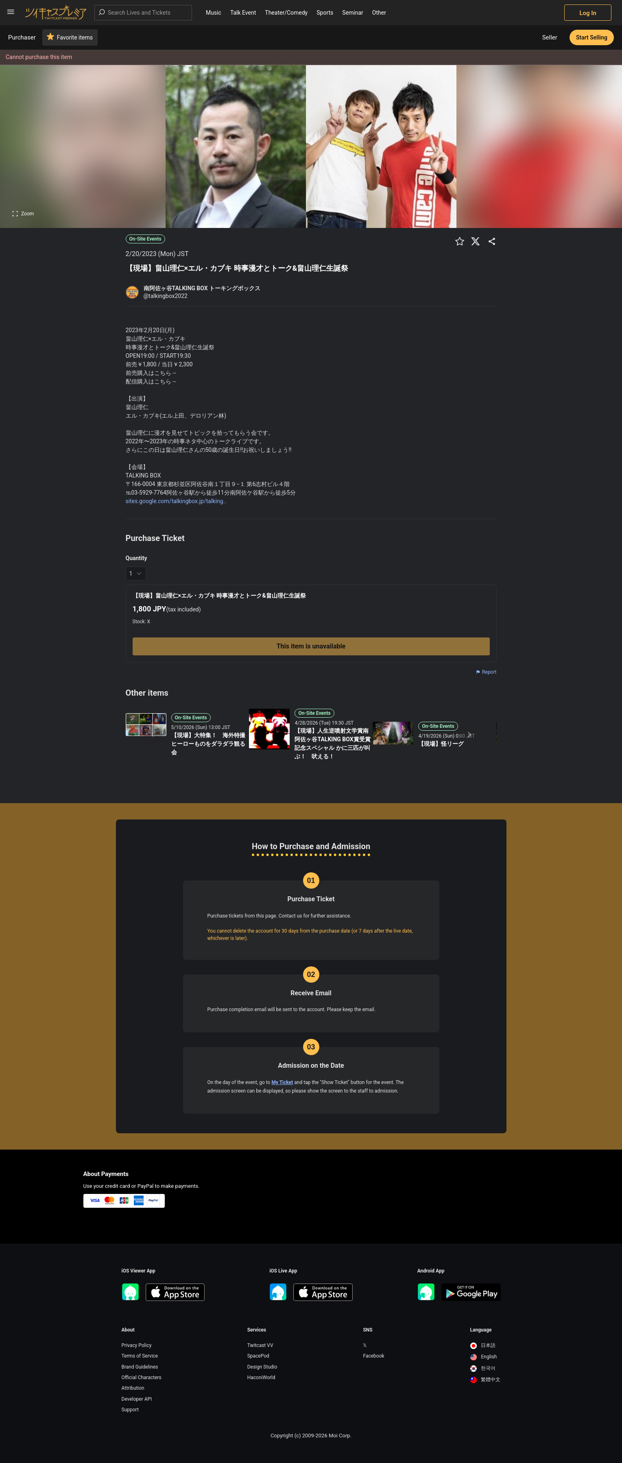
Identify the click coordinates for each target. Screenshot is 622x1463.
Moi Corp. (340, 1435)
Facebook (373, 1356)
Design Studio (262, 1367)
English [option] (483, 1357)
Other (379, 12)
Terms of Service (140, 1356)
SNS (367, 1330)
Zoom (23, 214)
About (128, 1330)
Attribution (133, 1388)
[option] (485, 1346)
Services (256, 1330)
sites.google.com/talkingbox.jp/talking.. (176, 501)
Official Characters (142, 1377)
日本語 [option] (483, 1345)
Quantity (136, 558)
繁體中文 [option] (485, 1379)
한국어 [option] (483, 1368)
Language (481, 1330)
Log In (587, 13)
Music (213, 12)
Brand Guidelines (140, 1367)
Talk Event (243, 12)
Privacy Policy (137, 1345)
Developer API (137, 1399)
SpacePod (258, 1356)
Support (130, 1410)
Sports (324, 12)
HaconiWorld (261, 1377)
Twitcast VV (260, 1345)
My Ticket (282, 1082)
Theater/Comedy (286, 12)
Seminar (352, 12)
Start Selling (591, 37)
